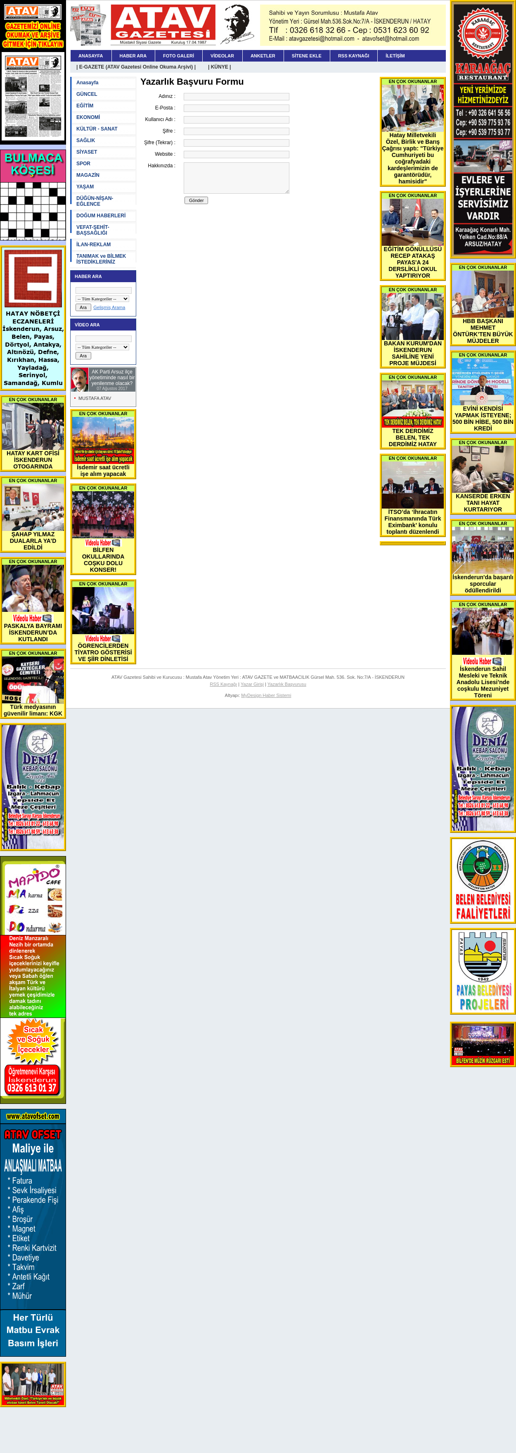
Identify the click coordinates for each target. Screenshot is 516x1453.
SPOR (83, 163)
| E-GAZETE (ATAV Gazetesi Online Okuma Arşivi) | (136, 67)
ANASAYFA (90, 55)
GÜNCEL (86, 94)
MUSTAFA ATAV (94, 398)
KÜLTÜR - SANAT (97, 129)
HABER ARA (133, 55)
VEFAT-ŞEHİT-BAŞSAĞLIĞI (92, 230)
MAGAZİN (87, 175)
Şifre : (169, 131)
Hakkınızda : (161, 166)
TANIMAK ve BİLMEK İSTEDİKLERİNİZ (101, 259)
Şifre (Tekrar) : (159, 142)
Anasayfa (87, 83)
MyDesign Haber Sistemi (266, 695)
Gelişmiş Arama (109, 307)
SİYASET (86, 152)
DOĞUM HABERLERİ (100, 216)
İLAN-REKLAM (93, 244)
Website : (165, 154)
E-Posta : (165, 108)
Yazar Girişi (252, 684)
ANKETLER (263, 55)
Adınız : (167, 96)
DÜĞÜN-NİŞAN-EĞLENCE (94, 201)
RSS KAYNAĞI (353, 55)
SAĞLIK (85, 140)
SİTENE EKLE (307, 55)
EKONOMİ (88, 117)
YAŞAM (85, 187)
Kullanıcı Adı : (160, 119)
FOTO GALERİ (178, 55)
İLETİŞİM (395, 55)
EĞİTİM (84, 106)
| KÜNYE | (219, 67)
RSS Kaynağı (223, 684)
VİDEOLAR (222, 55)
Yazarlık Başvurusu (286, 684)
